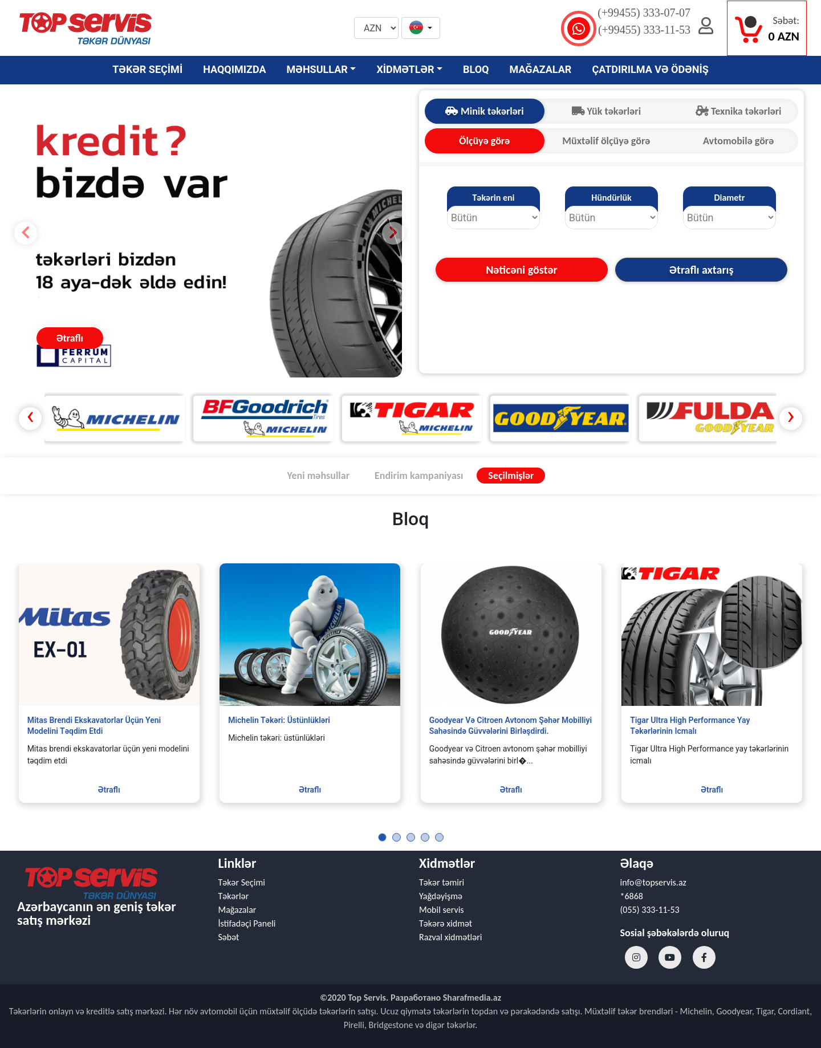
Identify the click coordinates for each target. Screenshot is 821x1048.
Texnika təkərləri (739, 111)
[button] (421, 28)
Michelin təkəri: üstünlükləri (279, 720)
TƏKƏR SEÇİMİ (147, 69)
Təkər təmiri (441, 882)
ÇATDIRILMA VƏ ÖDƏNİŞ (650, 69)
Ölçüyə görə (484, 141)
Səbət (228, 937)
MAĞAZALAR (541, 69)
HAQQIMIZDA (234, 69)
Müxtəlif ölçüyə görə (606, 141)
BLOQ (476, 69)
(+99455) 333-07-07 (644, 12)
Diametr (729, 197)
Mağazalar (237, 909)
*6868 (631, 896)
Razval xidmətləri (450, 937)
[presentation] (30, 418)
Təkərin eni (493, 197)
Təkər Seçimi (241, 882)
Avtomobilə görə (738, 141)
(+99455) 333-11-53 (644, 29)
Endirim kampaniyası (419, 475)
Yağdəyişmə (440, 896)
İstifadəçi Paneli (247, 923)
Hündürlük (611, 197)
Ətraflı (69, 338)
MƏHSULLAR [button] (317, 69)
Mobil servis (441, 909)
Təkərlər (233, 896)
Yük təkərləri (606, 111)
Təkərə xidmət (445, 923)
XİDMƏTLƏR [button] (405, 69)
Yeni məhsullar (318, 475)
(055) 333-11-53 (650, 909)
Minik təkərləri (484, 111)
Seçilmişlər (511, 475)
